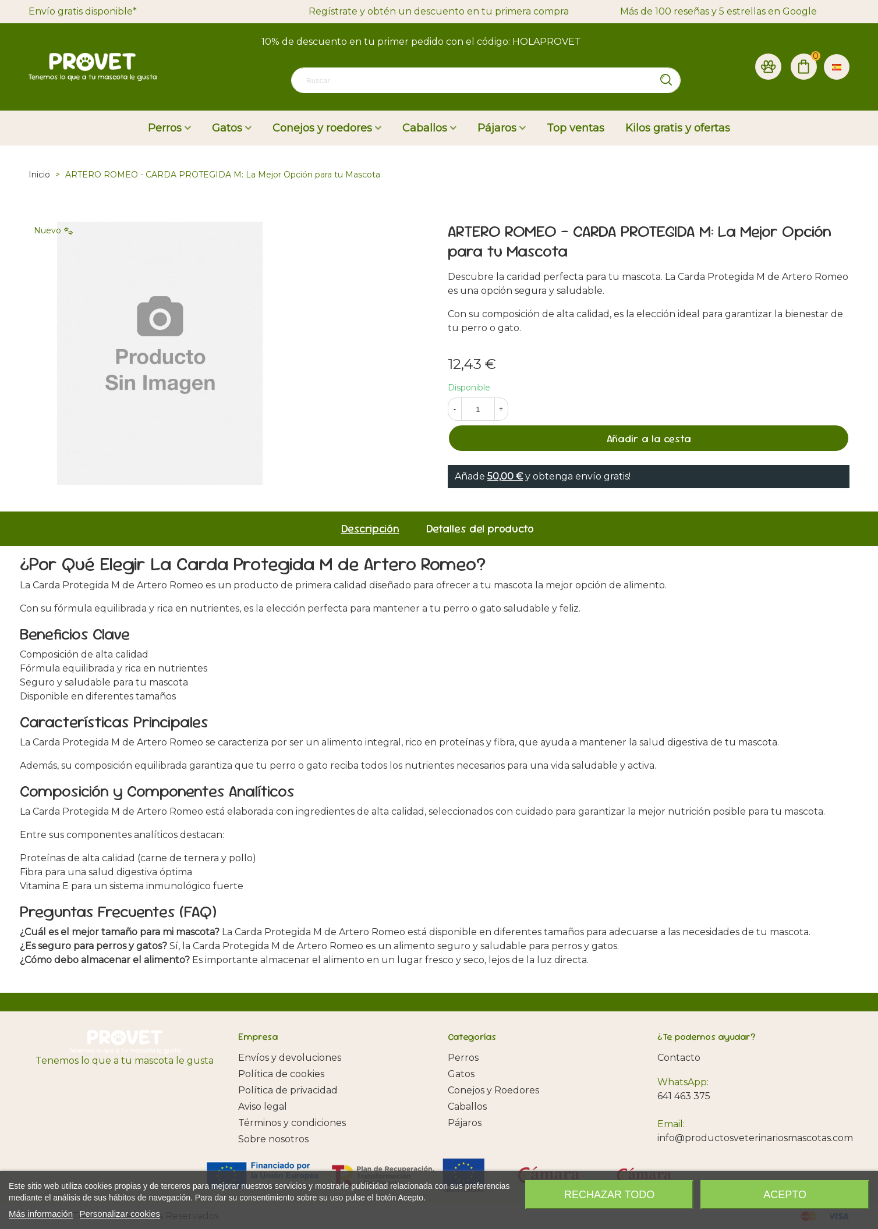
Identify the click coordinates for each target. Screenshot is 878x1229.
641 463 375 (683, 1096)
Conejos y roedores (322, 128)
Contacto (678, 1057)
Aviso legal (262, 1106)
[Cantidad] (478, 409)
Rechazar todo (609, 1194)
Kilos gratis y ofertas (677, 128)
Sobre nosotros (273, 1139)
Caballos (424, 128)
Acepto (784, 1194)
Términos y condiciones (292, 1122)
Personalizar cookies (120, 1214)
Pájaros (496, 128)
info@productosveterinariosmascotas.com (755, 1137)
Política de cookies (281, 1073)
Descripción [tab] (370, 528)
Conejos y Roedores (493, 1090)
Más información (41, 1214)
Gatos (227, 128)
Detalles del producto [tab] (480, 528)
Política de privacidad (288, 1090)
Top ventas (575, 128)
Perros (165, 128)
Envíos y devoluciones (289, 1057)
